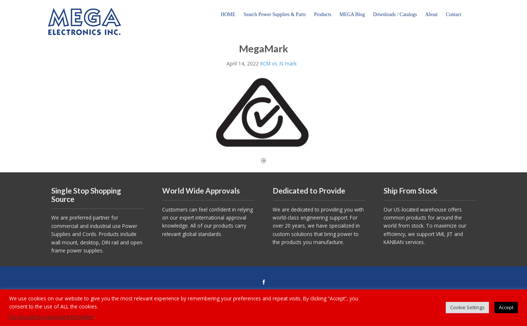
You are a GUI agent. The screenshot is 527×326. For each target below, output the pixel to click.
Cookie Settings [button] (467, 307)
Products (323, 14)
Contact (453, 14)
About (431, 14)
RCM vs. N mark (278, 63)
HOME (228, 14)
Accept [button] (506, 307)
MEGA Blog (352, 14)
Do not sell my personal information (51, 316)
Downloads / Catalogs (395, 14)
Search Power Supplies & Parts (275, 14)
